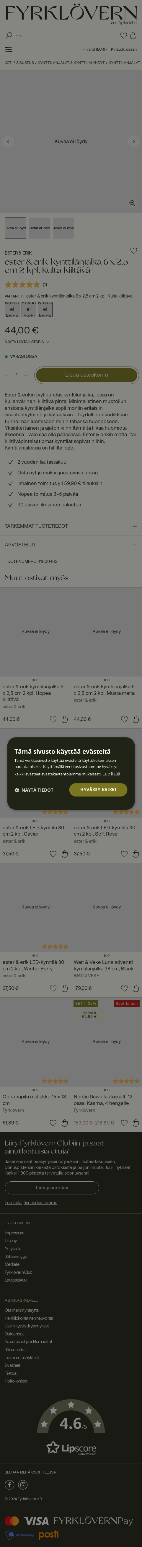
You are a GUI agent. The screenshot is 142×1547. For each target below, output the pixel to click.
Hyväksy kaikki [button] (98, 790)
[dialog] (71, 773)
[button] (33, 790)
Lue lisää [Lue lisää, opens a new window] (111, 774)
